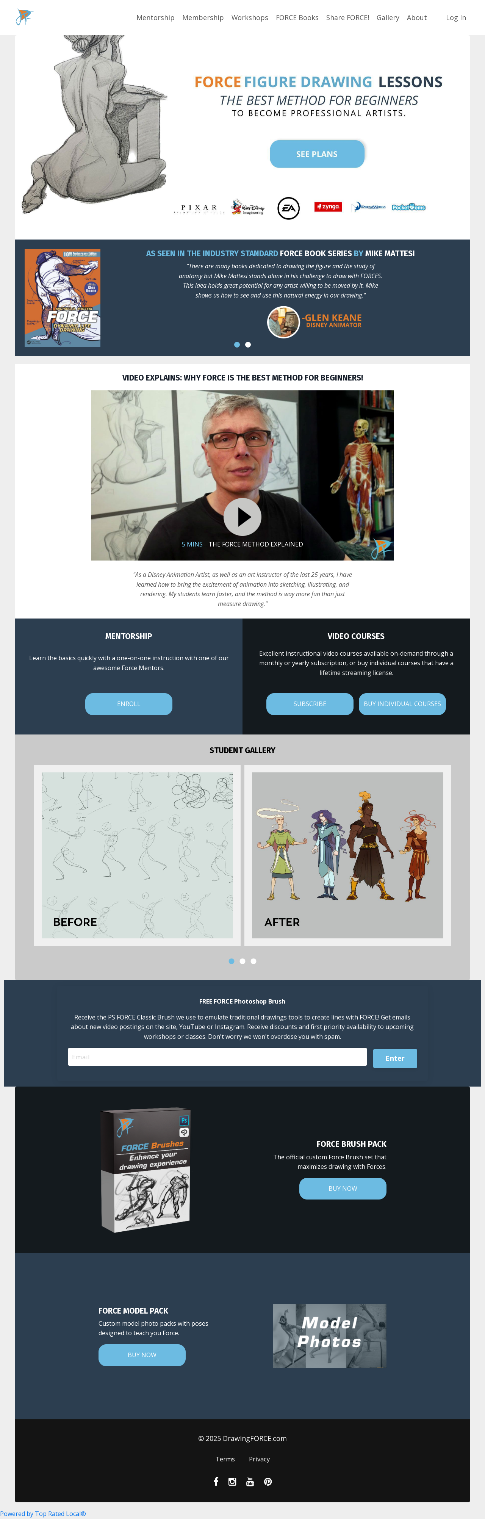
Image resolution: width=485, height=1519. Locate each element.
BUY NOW (343, 1189)
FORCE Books (296, 17)
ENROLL (129, 704)
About (417, 17)
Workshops (249, 17)
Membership (202, 17)
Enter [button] (394, 1057)
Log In (456, 17)
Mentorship (154, 17)
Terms (224, 1459)
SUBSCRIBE (310, 704)
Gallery (388, 17)
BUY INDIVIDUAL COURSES (402, 704)
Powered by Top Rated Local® (43, 1514)
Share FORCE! (347, 17)
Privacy (260, 1459)
